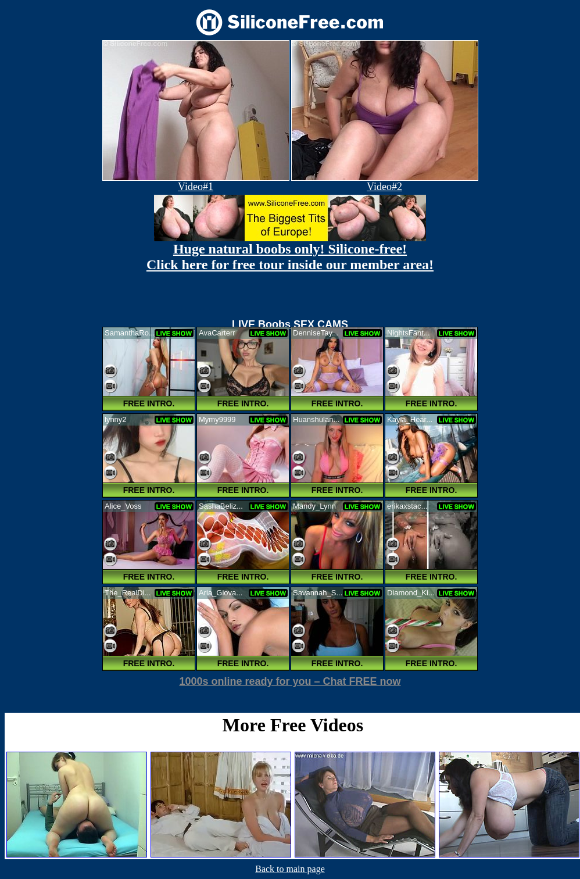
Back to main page (290, 869)
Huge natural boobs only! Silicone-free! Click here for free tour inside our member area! (290, 256)
